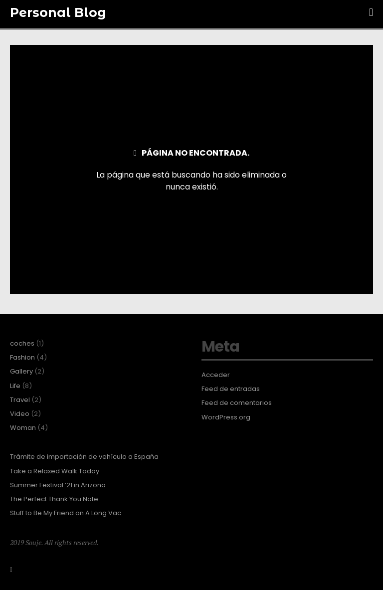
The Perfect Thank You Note (54, 499)
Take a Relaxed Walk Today (54, 471)
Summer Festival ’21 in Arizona (58, 485)
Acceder (215, 375)
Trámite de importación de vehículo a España (84, 456)
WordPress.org (225, 417)
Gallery (21, 371)
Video (19, 413)
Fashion (22, 357)
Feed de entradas (230, 389)
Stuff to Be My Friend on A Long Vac (65, 513)
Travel (20, 399)
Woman (23, 427)
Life (15, 386)
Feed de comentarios (236, 402)
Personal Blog (58, 12)
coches (22, 343)
